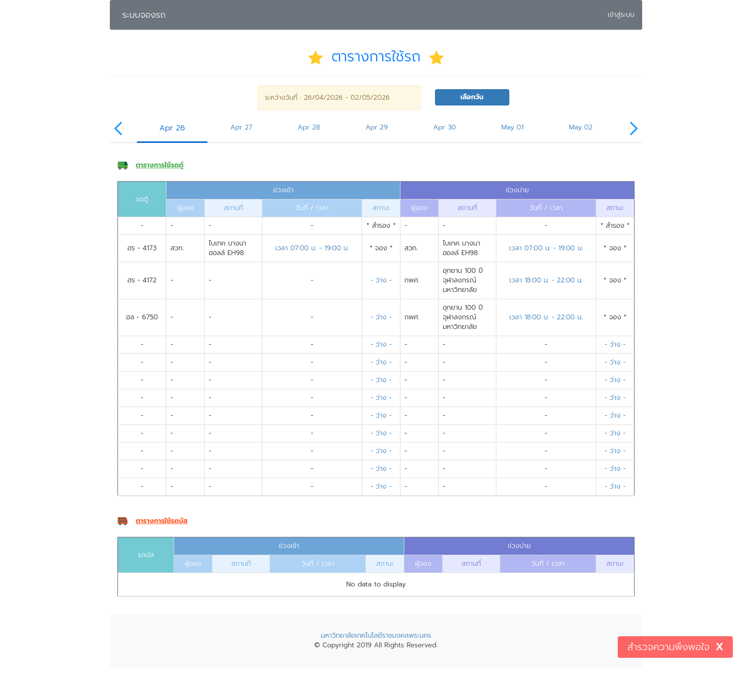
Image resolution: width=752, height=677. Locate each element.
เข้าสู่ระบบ (622, 14)
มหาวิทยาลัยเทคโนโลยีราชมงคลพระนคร (376, 635)
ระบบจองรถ (143, 15)
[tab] (172, 131)
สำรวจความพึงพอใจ (668, 647)
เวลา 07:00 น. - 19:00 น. (312, 248)
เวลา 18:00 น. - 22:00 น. (546, 280)
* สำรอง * (381, 226)
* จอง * (381, 248)
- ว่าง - (381, 280)
